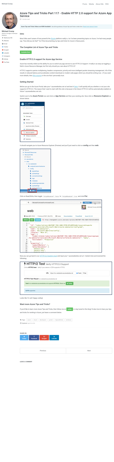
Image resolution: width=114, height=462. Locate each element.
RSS (107, 4)
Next (89, 363)
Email (4, 46)
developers (43, 334)
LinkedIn (5, 55)
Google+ (5, 52)
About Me (98, 4)
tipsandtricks (59, 334)
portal (51, 334)
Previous (43, 363)
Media (87, 4)
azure (29, 334)
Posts (79, 4)
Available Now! (25, 56)
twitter (77, 322)
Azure (57, 40)
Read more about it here (95, 27)
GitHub (5, 61)
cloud (35, 334)
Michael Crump (8, 4)
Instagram (6, 58)
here (84, 94)
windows (68, 334)
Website (5, 43)
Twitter (5, 49)
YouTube (5, 64)
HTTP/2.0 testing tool (51, 267)
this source (71, 82)
